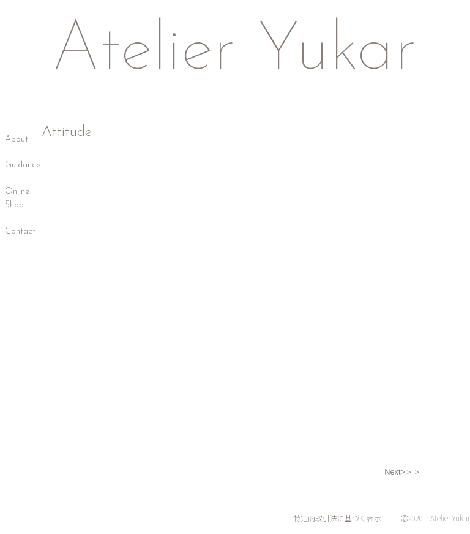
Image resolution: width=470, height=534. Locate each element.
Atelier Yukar (234, 51)
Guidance (23, 165)
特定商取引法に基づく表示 (337, 518)
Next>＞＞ (402, 471)
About (16, 139)
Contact (20, 231)
